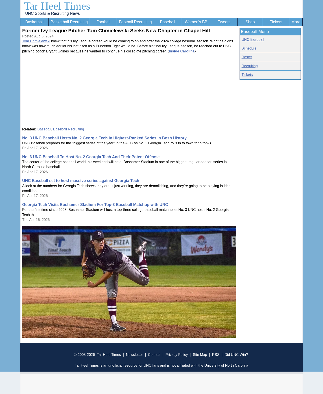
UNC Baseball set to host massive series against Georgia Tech (80, 180)
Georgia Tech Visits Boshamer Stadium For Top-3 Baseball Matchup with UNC (95, 204)
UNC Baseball (253, 39)
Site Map (200, 355)
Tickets (276, 22)
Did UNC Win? (236, 355)
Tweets (224, 22)
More (295, 22)
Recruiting (250, 66)
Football (103, 22)
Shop (250, 22)
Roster (247, 57)
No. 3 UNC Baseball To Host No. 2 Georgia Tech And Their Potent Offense (91, 157)
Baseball (167, 22)
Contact (154, 355)
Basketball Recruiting (69, 22)
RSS (215, 355)
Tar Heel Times (57, 6)
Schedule (249, 48)
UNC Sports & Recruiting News (52, 13)
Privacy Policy (176, 355)
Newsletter (134, 355)
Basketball (34, 22)
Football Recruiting (135, 22)
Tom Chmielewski (36, 41)
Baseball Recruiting (68, 129)
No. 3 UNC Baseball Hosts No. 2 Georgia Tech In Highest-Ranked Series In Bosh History (104, 138)
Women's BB (196, 22)
